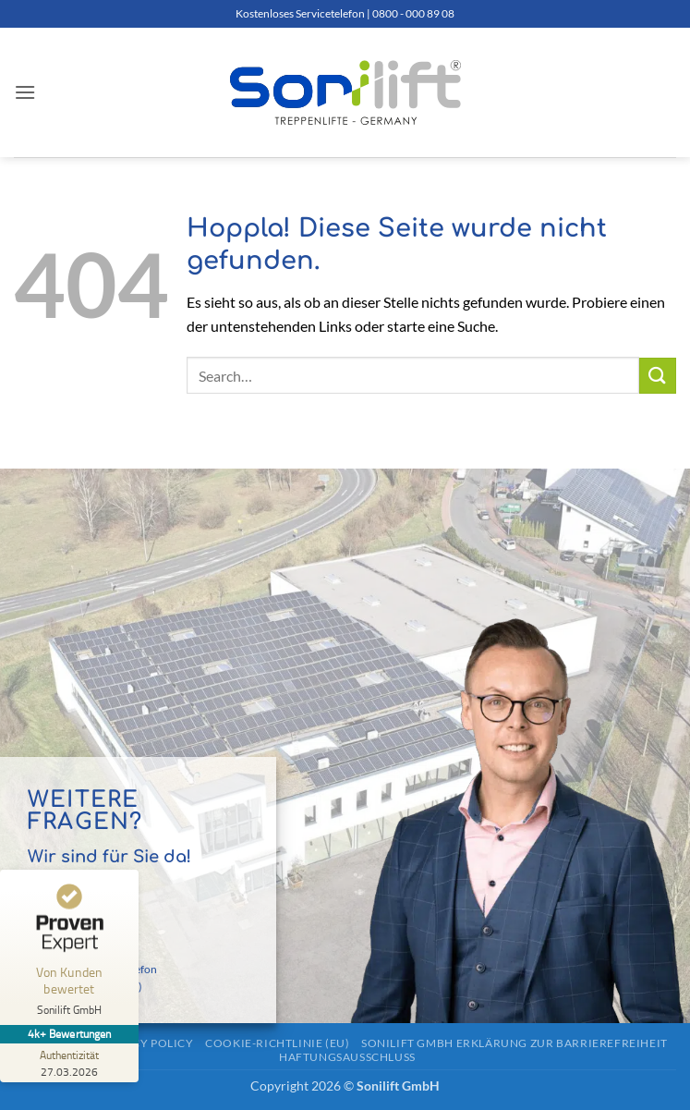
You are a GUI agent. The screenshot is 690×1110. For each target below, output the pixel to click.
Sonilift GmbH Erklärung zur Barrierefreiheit (514, 1043)
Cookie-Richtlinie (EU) (277, 1043)
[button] (25, 92)
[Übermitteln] (657, 376)
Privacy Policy (146, 1043)
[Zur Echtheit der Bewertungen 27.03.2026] (69, 1062)
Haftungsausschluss (347, 1057)
